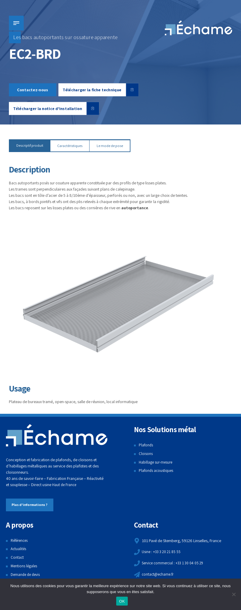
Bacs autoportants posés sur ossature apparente (50, 183)
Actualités (19, 549)
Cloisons (146, 453)
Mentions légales (25, 566)
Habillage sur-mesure (157, 462)
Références (20, 540)
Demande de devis (26, 574)
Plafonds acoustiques (157, 471)
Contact (17, 558)
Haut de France (65, 485)
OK (122, 601)
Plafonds (146, 445)
